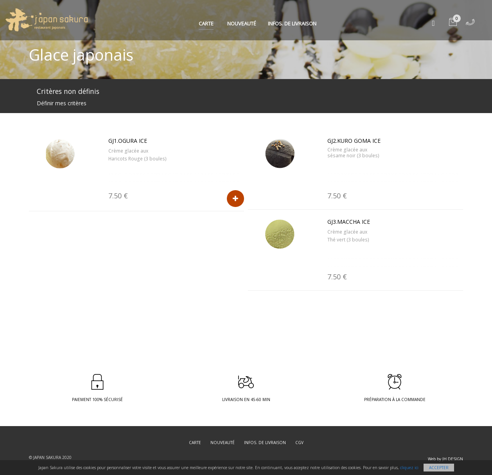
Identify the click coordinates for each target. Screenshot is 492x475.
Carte (206, 23)
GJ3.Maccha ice (348, 221)
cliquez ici (409, 467)
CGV (299, 442)
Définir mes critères (61, 103)
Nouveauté (241, 23)
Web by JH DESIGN (445, 459)
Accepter (439, 467)
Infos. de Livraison (292, 23)
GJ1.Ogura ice (127, 140)
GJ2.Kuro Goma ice (354, 140)
